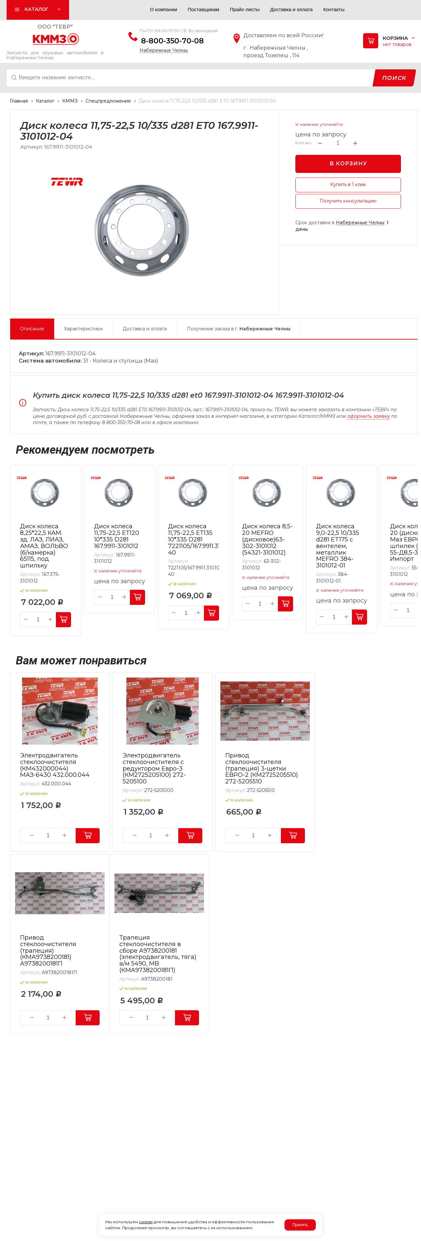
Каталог (45, 101)
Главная (19, 101)
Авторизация (130, 11)
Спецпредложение (108, 101)
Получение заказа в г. (238, 329)
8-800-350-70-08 (172, 40)
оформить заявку (368, 416)
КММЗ (70, 101)
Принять (300, 1225)
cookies (146, 1221)
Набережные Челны (163, 50)
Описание (32, 329)
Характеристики (83, 329)
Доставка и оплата (145, 329)
